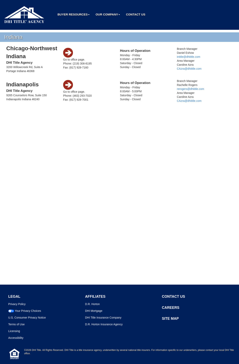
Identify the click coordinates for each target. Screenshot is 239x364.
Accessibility (15, 337)
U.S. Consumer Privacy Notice (27, 317)
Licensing (14, 331)
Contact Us (135, 14)
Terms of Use (16, 324)
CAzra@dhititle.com (189, 68)
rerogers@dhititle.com (190, 89)
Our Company (108, 14)
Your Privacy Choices (28, 310)
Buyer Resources (74, 14)
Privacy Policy (17, 304)
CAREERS (170, 308)
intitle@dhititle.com (188, 56)
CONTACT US (173, 297)
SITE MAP (170, 319)
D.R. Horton (92, 304)
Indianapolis (22, 84)
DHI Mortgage (93, 310)
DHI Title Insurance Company (103, 317)
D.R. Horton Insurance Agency (104, 324)
